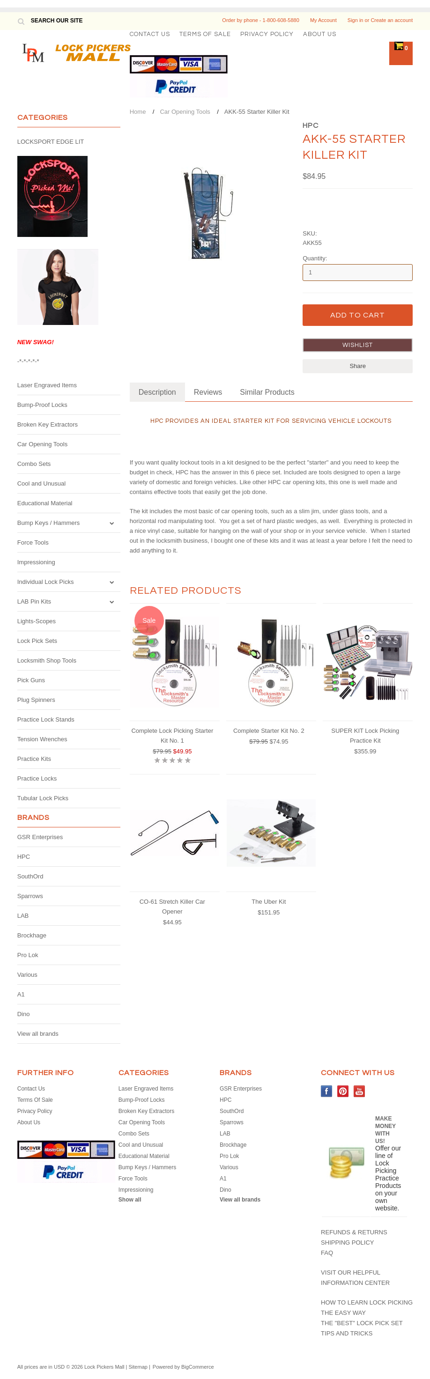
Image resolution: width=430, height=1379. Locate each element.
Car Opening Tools (42, 444)
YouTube (359, 1091)
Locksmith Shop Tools (46, 660)
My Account (323, 20)
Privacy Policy (267, 34)
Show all (130, 1199)
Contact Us (150, 34)
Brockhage (31, 935)
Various (27, 974)
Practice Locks (37, 778)
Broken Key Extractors (47, 424)
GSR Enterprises (40, 837)
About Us (319, 34)
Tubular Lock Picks (42, 798)
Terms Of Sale (205, 34)
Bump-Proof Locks (42, 404)
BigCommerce (197, 1367)
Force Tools (33, 542)
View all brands (38, 1033)
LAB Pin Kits (34, 601)
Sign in (355, 20)
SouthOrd (30, 876)
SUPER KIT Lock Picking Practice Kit (365, 735)
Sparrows (30, 896)
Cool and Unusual (41, 483)
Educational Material (45, 503)
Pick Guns (31, 680)
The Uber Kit (269, 901)
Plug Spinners (36, 699)
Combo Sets (34, 463)
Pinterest (343, 1091)
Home (138, 111)
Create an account (392, 20)
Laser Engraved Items (47, 385)
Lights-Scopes (36, 621)
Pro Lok (27, 955)
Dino (23, 1014)
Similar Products (267, 392)
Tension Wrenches (42, 739)
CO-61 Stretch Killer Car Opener (172, 906)
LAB (23, 915)
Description (157, 392)
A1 (21, 994)
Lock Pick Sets (37, 640)
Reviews (208, 392)
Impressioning (36, 562)
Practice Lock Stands (45, 719)
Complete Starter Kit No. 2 (268, 730)
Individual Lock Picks (45, 581)
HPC (23, 856)
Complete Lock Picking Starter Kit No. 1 (172, 735)
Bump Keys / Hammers (48, 522)
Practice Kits (34, 758)
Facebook (327, 1091)
